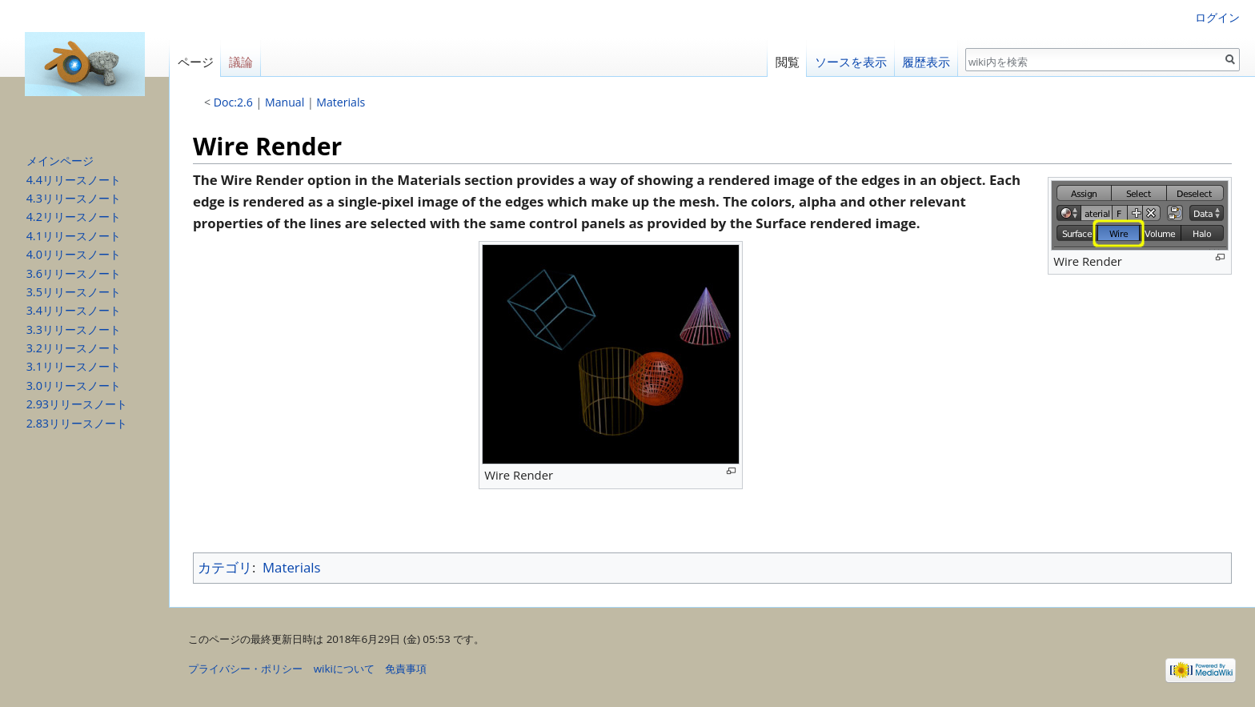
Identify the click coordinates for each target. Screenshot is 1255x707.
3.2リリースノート (73, 348)
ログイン (1217, 17)
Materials (340, 102)
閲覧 (788, 62)
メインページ (60, 160)
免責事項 (406, 668)
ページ (196, 62)
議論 (241, 62)
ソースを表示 (851, 62)
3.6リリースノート (73, 273)
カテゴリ (225, 567)
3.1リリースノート (73, 366)
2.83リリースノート (76, 423)
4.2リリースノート (73, 216)
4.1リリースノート (73, 235)
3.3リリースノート (73, 329)
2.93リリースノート (76, 404)
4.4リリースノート (73, 179)
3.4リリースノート (73, 310)
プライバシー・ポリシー (245, 668)
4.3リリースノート (73, 198)
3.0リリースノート (73, 385)
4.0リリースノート (73, 254)
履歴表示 (926, 62)
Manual (284, 102)
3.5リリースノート (73, 291)
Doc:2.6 (233, 102)
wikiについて (344, 668)
